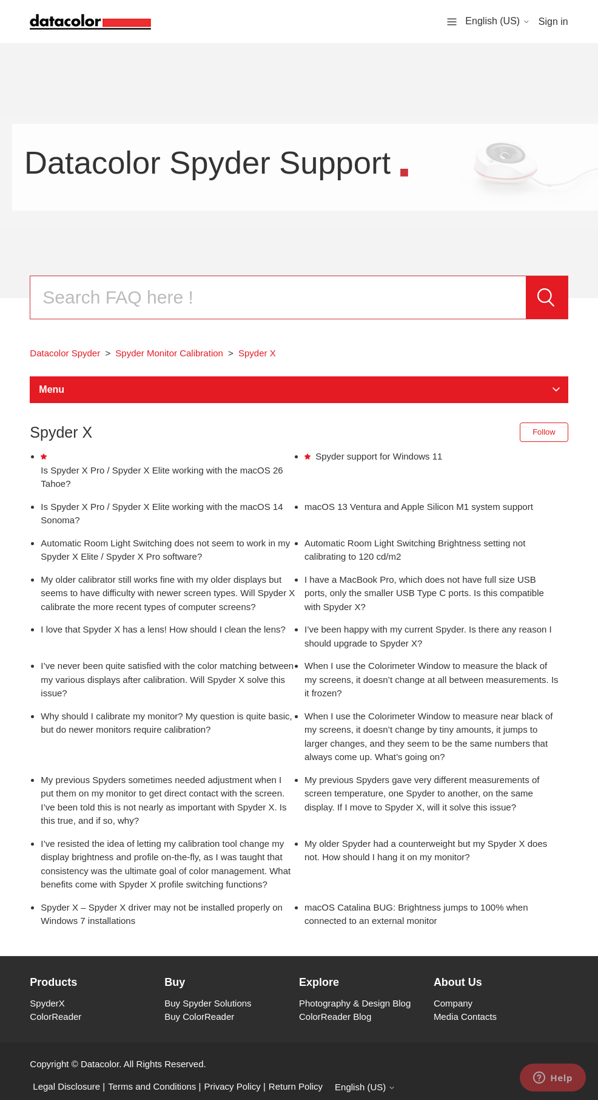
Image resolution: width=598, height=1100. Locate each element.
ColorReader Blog (335, 1016)
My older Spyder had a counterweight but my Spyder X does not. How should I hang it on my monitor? (425, 850)
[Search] (277, 297)
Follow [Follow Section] (544, 431)
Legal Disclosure (66, 1086)
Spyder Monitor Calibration (169, 353)
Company (453, 1003)
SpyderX (47, 1003)
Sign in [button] (553, 21)
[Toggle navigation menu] (452, 21)
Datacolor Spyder (65, 353)
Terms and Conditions (152, 1086)
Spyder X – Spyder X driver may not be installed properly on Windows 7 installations (162, 914)
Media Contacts (465, 1016)
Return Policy (296, 1086)
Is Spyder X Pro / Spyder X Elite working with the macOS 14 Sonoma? (162, 513)
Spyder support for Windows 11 (378, 456)
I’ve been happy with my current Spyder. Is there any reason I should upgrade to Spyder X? (428, 636)
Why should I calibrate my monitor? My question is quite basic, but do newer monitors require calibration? (166, 723)
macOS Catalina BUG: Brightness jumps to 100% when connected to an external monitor (416, 914)
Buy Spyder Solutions (207, 1003)
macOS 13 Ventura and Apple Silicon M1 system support (418, 506)
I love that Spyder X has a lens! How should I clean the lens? (163, 629)
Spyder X (257, 353)
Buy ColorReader (199, 1016)
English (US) (497, 21)
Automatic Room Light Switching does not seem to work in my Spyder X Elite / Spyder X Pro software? (165, 550)
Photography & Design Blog (355, 1003)
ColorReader (55, 1016)
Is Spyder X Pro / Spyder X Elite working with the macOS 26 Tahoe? (162, 477)
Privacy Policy (232, 1086)
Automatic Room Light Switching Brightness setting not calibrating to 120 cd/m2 (414, 550)
